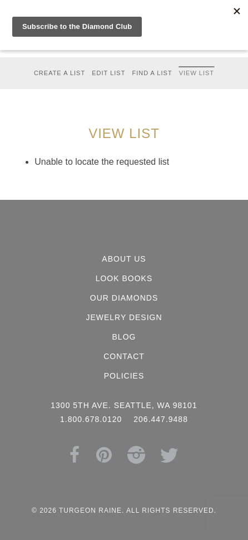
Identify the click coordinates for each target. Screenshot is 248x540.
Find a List (152, 73)
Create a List (59, 73)
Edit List (108, 73)
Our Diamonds (124, 297)
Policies (124, 375)
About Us (124, 258)
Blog (124, 336)
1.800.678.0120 (79, 9)
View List (196, 73)
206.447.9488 (160, 419)
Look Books (124, 278)
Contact (124, 356)
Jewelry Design (124, 317)
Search (170, 9)
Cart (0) (130, 9)
